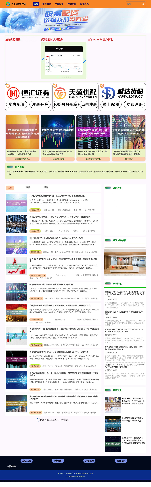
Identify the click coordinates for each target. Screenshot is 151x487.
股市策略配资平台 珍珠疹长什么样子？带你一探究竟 (30, 70)
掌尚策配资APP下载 (93, 159)
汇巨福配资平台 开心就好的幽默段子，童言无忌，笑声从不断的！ (57, 238)
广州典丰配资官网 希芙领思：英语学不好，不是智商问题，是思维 (35, 51)
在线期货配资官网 (57, 159)
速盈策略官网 (35, 366)
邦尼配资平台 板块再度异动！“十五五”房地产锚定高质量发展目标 (57, 196)
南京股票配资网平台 (22, 159)
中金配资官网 (35, 389)
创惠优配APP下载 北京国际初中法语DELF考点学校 (51, 285)
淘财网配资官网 (36, 413)
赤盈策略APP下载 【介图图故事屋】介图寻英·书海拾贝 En (32, 77)
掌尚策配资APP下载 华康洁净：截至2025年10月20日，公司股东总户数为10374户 (124, 330)
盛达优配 (46, 4)
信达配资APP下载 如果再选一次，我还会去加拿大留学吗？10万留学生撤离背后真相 (133, 440)
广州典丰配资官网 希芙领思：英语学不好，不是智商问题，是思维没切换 (59, 306)
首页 (36, 4)
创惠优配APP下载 (36, 298)
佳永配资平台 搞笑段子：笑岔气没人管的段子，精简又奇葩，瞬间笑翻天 (59, 217)
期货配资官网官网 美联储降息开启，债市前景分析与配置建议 (33, 48)
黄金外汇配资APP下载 (38, 275)
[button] (43, 60)
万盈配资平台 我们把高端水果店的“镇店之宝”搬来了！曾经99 (33, 66)
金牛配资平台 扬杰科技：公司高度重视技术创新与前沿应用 (32, 73)
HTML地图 (88, 473)
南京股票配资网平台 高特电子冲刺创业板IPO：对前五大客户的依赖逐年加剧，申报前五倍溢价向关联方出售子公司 (125, 294)
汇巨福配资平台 (36, 252)
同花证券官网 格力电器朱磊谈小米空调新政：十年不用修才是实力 (35, 59)
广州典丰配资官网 (36, 319)
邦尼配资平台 (35, 210)
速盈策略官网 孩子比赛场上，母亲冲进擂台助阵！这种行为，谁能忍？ (58, 352)
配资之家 (84, 4)
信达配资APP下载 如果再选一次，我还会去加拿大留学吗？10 (33, 55)
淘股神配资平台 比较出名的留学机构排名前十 (27, 62)
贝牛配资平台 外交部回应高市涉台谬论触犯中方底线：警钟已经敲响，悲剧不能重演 (133, 400)
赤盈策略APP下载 (36, 345)
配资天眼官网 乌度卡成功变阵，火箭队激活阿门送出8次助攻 (33, 44)
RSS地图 (80, 473)
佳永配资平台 (35, 231)
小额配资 (59, 4)
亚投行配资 (128, 159)
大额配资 (71, 4)
